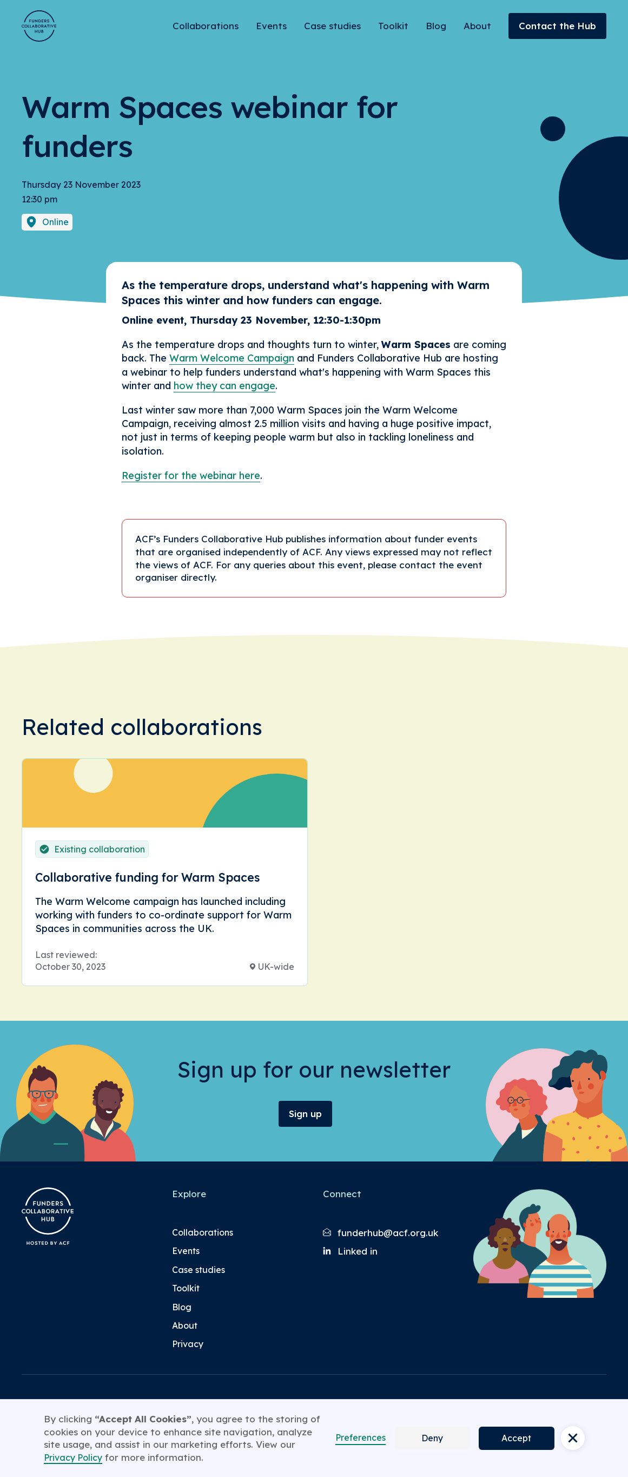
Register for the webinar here (191, 475)
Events (271, 25)
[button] (573, 1438)
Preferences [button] (360, 1437)
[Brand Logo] (39, 26)
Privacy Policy (73, 1457)
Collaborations (206, 25)
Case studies (332, 25)
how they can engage (224, 385)
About (477, 25)
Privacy (187, 1343)
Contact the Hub (557, 25)
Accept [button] (516, 1438)
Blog (436, 25)
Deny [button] (432, 1438)
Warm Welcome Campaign (231, 358)
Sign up (305, 1113)
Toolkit (393, 25)
